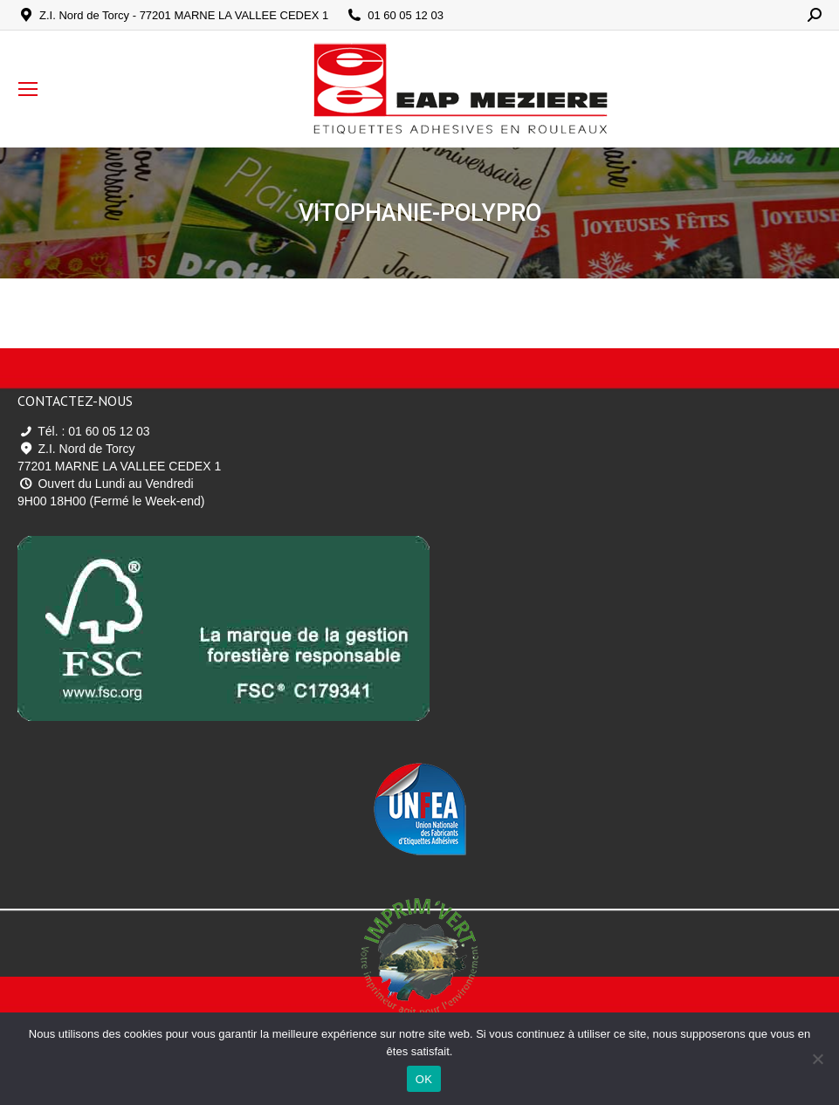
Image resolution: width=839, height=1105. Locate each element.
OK (424, 1079)
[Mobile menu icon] (27, 89)
